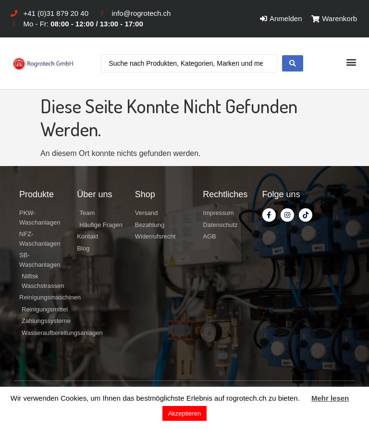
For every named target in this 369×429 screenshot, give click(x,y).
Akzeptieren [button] (184, 413)
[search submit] (292, 63)
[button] (351, 62)
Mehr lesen (330, 398)
